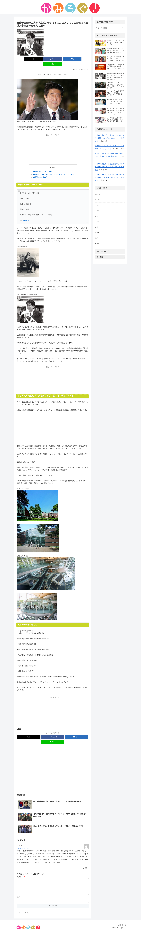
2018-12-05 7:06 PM (23, 843)
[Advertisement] (53, 144)
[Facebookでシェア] (46, 59)
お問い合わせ (121, 923)
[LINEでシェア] (71, 59)
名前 (18, 896)
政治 (19, 724)
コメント (21, 872)
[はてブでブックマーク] (58, 59)
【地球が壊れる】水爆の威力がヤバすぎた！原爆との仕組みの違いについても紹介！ (109, 138)
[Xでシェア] (34, 59)
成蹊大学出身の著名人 (40, 172)
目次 (50, 163)
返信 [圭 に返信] (85, 863)
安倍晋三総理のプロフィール (42, 167)
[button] (123, 28)
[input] (110, 28)
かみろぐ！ (26, 215)
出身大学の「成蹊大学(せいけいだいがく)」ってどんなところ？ (53, 169)
